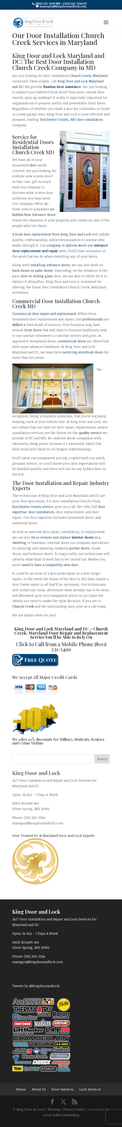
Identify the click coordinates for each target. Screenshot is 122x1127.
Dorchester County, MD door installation (71, 119)
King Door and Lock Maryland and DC (51, 629)
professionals (92, 319)
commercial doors (72, 341)
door (33, 165)
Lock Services (90, 1089)
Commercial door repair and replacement (44, 313)
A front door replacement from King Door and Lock (51, 234)
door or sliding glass (37, 276)
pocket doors (79, 548)
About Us (39, 1089)
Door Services (62, 1089)
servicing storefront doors (83, 352)
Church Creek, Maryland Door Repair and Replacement (61, 631)
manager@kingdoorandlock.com (37, 823)
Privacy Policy (74, 1109)
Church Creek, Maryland (88, 75)
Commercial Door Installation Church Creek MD (56, 304)
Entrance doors (44, 214)
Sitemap (53, 1109)
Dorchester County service (32, 506)
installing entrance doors (50, 265)
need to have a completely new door (50, 565)
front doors (32, 330)
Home (21, 1089)
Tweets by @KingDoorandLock (35, 986)
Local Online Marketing (61, 1115)
